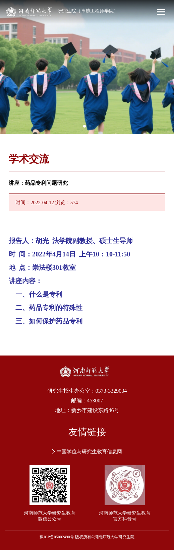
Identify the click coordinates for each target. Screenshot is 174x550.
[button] (84, 126)
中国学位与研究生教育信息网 (87, 451)
